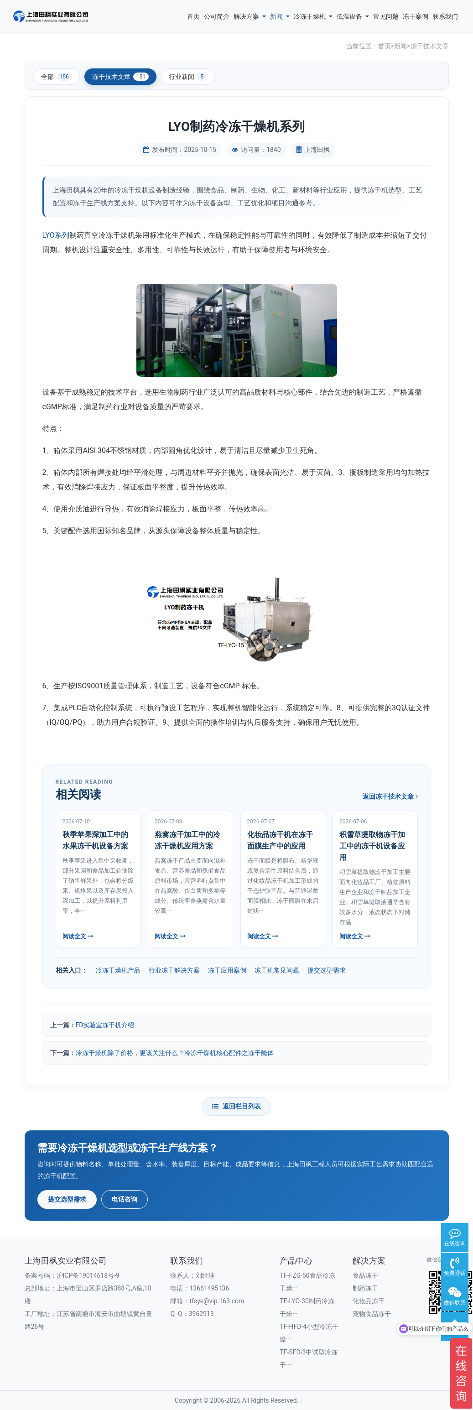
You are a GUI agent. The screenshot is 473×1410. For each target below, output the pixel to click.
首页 (193, 16)
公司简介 (216, 16)
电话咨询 (124, 1199)
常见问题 (386, 16)
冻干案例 (415, 16)
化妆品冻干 (369, 1301)
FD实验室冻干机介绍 (105, 1025)
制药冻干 (365, 1288)
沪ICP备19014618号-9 (88, 1275)
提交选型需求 (326, 970)
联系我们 (445, 16)
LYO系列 (55, 235)
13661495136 (209, 1288)
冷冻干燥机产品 (118, 970)
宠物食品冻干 (372, 1313)
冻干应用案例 (227, 970)
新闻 (280, 16)
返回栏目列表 (236, 1106)
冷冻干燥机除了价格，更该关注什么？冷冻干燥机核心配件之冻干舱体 (175, 1052)
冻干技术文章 (430, 46)
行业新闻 (188, 77)
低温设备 (353, 16)
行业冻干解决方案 (174, 970)
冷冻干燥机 (313, 16)
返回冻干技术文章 (390, 796)
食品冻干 (365, 1275)
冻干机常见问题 (277, 970)
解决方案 (250, 16)
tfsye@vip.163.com (216, 1301)
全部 (56, 77)
